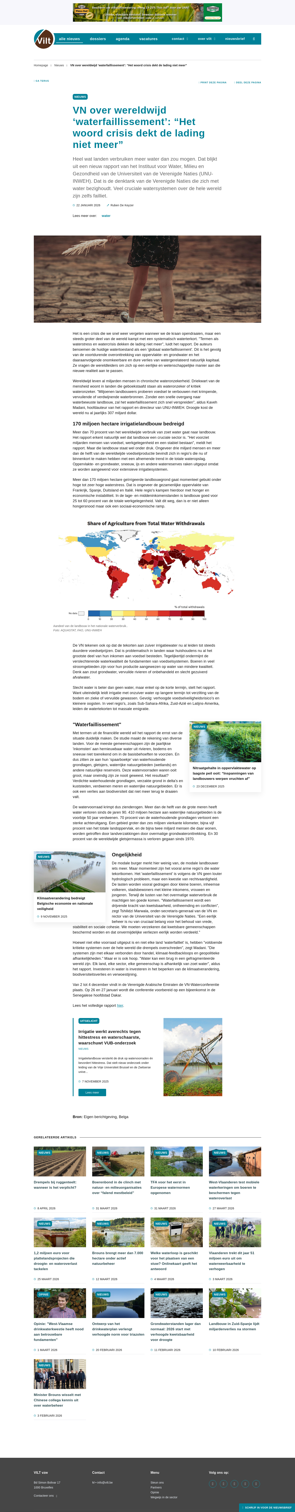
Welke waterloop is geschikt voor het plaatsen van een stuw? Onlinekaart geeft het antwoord (174, 1261)
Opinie (155, 1492)
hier (120, 1005)
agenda (122, 39)
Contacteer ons (45, 1495)
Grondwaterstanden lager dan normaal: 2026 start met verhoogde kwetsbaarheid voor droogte (176, 1332)
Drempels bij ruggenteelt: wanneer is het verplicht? (55, 1185)
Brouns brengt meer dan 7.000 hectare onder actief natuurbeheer (117, 1258)
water (106, 216)
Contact (178, 39)
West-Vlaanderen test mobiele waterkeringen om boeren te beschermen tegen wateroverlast (234, 1190)
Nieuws (59, 65)
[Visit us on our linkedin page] (223, 1484)
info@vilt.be (105, 1482)
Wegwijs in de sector (164, 1497)
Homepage (41, 65)
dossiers (98, 39)
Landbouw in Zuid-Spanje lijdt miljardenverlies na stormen (234, 1326)
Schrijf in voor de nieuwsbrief (268, 1507)
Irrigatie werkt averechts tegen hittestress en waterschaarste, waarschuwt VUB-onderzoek (109, 1037)
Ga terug (41, 81)
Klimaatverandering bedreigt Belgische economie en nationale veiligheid (65, 903)
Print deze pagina (213, 82)
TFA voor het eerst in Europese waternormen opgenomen (170, 1187)
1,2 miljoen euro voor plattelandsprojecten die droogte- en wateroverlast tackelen (55, 1261)
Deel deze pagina (247, 82)
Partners (156, 1487)
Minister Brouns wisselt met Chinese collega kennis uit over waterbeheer (57, 1400)
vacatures (148, 39)
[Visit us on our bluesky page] (256, 1484)
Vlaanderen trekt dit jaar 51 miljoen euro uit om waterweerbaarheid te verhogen (231, 1261)
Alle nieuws (69, 39)
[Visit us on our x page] (245, 1484)
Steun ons (157, 1482)
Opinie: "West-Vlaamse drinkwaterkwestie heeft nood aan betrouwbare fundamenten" (59, 1332)
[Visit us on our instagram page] (234, 1484)
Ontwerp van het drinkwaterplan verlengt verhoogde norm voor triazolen (118, 1329)
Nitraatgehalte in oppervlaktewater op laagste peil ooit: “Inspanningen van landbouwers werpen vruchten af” (224, 773)
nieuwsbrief (235, 39)
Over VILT (205, 39)
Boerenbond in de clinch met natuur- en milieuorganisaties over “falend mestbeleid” (117, 1187)
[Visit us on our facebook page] (213, 1484)
